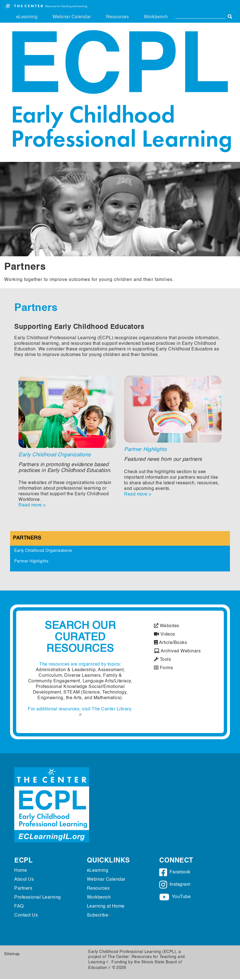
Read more (30, 505)
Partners (27, 538)
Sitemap (12, 954)
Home (20, 870)
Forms (163, 668)
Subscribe (99, 915)
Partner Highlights (145, 449)
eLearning (27, 17)
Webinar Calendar (72, 17)
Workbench (156, 17)
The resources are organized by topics (79, 664)
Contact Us (26, 915)
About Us (24, 879)
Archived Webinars (177, 651)
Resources (117, 17)
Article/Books (170, 643)
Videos (164, 634)
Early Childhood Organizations (54, 454)
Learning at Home (106, 906)
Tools (162, 659)
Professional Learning (37, 897)
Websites (166, 626)
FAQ (19, 906)
